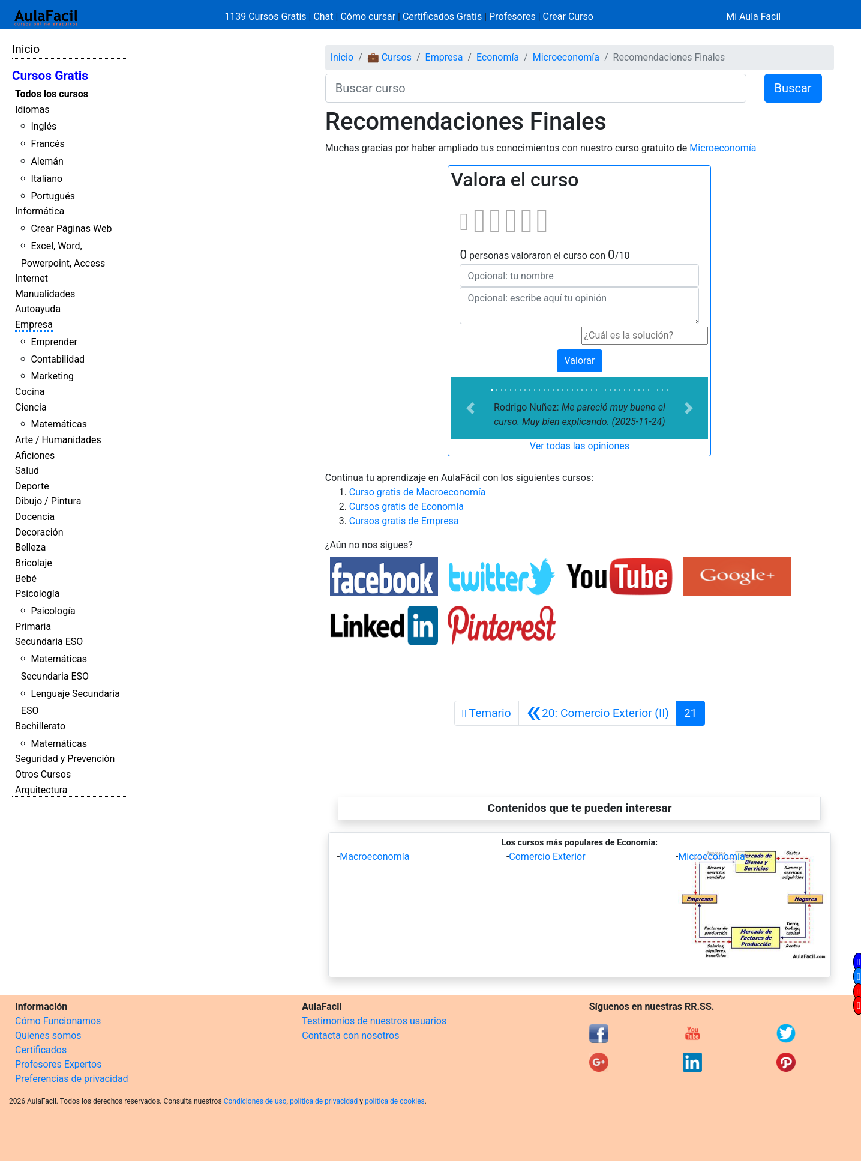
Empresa (34, 324)
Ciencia (31, 407)
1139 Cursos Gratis (266, 16)
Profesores (512, 16)
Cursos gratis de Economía (406, 506)
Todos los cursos (51, 94)
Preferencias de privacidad (71, 1078)
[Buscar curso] (535, 88)
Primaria (33, 626)
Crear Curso (568, 16)
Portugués (53, 196)
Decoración (39, 532)
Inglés (43, 126)
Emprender (54, 342)
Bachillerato (40, 726)
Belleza (30, 547)
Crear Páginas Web (71, 228)
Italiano (46, 178)
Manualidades (45, 294)
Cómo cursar (367, 16)
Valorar (580, 360)
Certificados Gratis (442, 16)
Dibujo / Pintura (48, 501)
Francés (47, 144)
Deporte (32, 486)
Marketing (52, 376)
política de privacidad (324, 1101)
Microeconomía (566, 57)
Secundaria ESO (49, 641)
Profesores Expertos (58, 1064)
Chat (323, 16)
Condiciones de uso (255, 1101)
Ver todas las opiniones (579, 446)
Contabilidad (58, 359)
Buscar (793, 88)
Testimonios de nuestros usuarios (374, 1021)
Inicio (26, 49)
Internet (31, 278)
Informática (39, 211)
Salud (27, 470)
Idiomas (32, 109)
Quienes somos (48, 1035)
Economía (497, 57)
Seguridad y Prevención (65, 758)
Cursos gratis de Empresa (404, 521)
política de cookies (395, 1101)
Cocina (29, 391)
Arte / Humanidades (58, 440)
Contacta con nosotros (350, 1035)
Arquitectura (41, 790)
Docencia (35, 516)
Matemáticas (59, 424)
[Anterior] (597, 713)
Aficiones (35, 455)
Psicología (37, 593)
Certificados (41, 1050)
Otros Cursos (43, 774)
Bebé (26, 578)
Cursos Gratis (50, 75)
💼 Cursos (389, 57)
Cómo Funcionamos (58, 1021)
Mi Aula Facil (753, 16)
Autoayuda (38, 309)
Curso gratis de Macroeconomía (417, 492)
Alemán (47, 161)
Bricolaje (33, 563)
